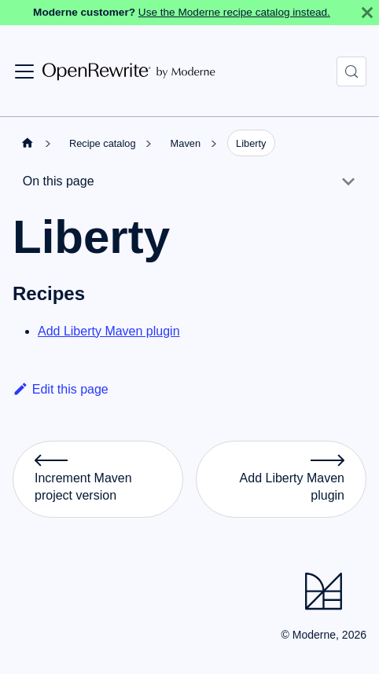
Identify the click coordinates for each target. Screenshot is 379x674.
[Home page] (27, 142)
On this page (58, 181)
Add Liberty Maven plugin (109, 331)
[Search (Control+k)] (351, 71)
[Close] (367, 12)
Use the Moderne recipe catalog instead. (234, 12)
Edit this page (61, 389)
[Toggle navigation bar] (24, 71)
